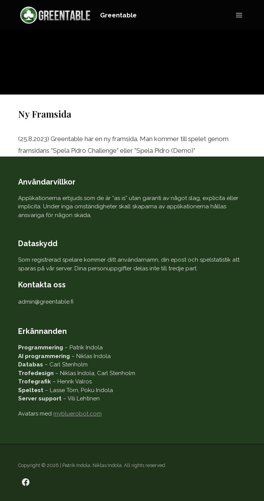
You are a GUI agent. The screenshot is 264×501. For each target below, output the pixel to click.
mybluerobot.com (77, 413)
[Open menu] (239, 15)
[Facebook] (25, 482)
